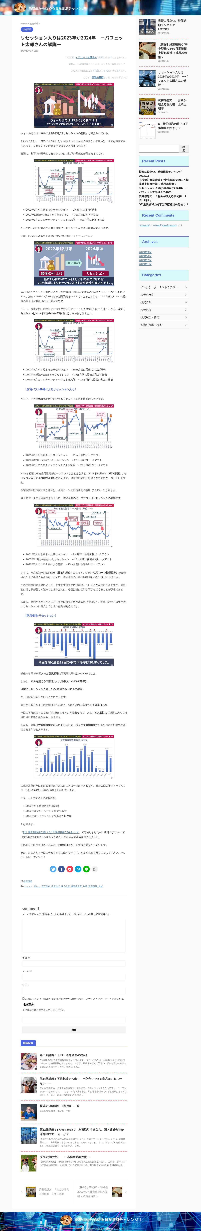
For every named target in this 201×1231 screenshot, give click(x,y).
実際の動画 (98, 77)
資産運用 (92, 884)
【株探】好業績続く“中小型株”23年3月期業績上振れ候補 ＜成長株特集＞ (173, 48)
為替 (85, 884)
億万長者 (45, 884)
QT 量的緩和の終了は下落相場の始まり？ (46, 831)
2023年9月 (144, 247)
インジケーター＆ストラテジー (157, 282)
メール (27, 969)
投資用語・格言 (149, 312)
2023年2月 (144, 255)
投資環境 (27, 880)
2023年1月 (144, 259)
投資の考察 (146, 289)
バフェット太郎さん (87, 57)
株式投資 (65, 884)
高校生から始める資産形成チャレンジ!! (57, 8)
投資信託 (55, 884)
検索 (183, 140)
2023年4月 (144, 251)
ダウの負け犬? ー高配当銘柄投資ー (63, 1154)
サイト (25, 982)
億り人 (37, 884)
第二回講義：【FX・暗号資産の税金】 (63, 1052)
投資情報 (145, 297)
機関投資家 (76, 884)
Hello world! (144, 219)
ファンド (28, 884)
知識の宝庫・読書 (150, 319)
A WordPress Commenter (165, 219)
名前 (26, 955)
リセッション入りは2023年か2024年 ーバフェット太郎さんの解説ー (172, 72)
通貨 (100, 884)
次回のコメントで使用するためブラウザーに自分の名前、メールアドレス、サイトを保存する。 (75, 996)
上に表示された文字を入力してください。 (44, 1007)
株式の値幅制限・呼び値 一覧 (58, 1103)
